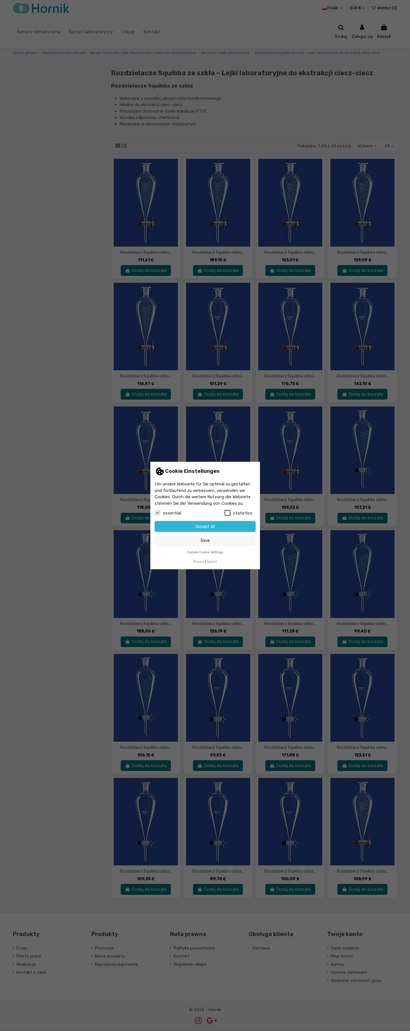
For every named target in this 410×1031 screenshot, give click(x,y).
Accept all (205, 526)
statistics (238, 513)
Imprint (211, 562)
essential (168, 513)
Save (205, 540)
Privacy (198, 562)
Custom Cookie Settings (205, 552)
